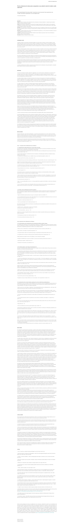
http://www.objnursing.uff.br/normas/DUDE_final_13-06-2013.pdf (45, 512)
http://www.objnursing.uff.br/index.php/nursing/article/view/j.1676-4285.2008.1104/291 (31, 491)
